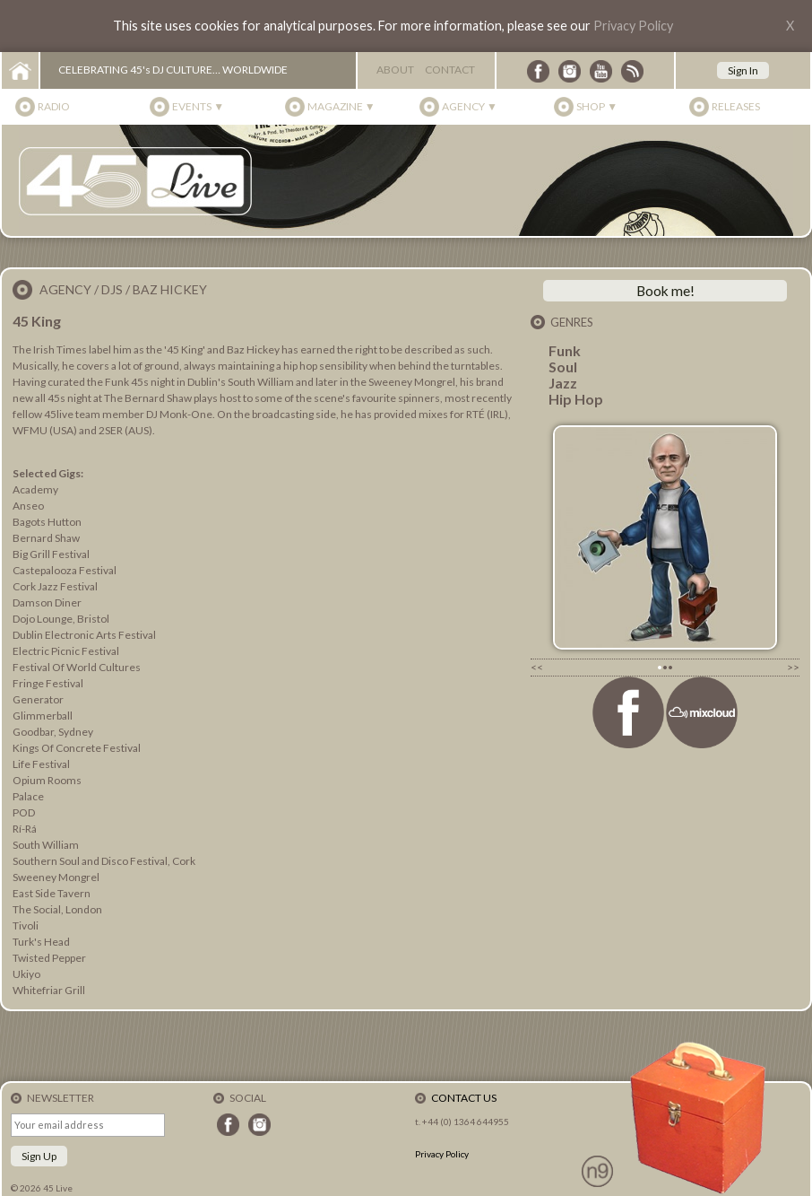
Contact (450, 69)
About (395, 69)
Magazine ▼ (341, 106)
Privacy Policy (633, 25)
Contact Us (464, 1097)
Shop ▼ (597, 106)
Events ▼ (198, 106)
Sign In (743, 70)
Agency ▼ (469, 106)
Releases (736, 106)
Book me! (665, 291)
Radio (54, 106)
